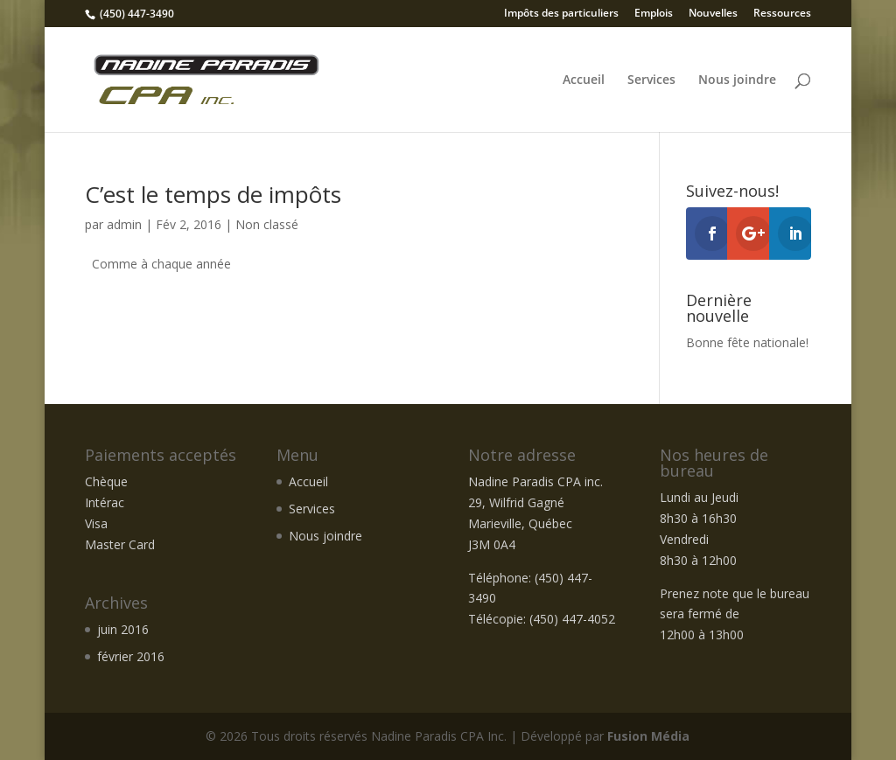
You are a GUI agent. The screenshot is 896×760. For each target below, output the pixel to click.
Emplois (653, 14)
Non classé (266, 224)
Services (651, 80)
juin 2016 (123, 629)
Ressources (782, 14)
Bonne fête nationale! (747, 342)
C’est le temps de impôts (213, 194)
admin (124, 224)
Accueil (584, 80)
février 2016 (130, 656)
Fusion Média (648, 736)
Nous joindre (737, 80)
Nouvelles (713, 14)
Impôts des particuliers (561, 14)
